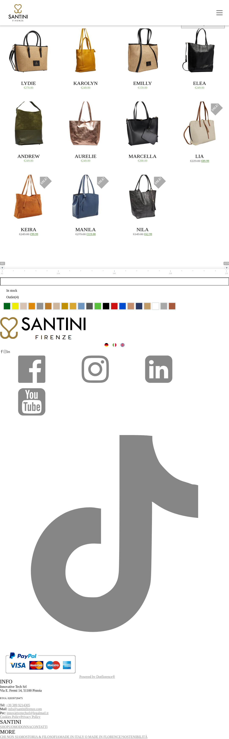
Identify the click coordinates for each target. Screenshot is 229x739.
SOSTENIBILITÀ (134, 737)
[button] (31, 384)
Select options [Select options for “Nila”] (128, 179)
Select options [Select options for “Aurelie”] (71, 106)
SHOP (4, 727)
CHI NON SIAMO (13, 737)
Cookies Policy (10, 717)
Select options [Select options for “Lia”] (185, 106)
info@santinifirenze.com (25, 709)
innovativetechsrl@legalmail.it (27, 713)
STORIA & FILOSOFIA (42, 737)
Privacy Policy (30, 717)
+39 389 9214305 (18, 705)
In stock (11, 290)
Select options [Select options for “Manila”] (71, 179)
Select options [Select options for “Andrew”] (14, 106)
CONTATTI (39, 727)
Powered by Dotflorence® (97, 676)
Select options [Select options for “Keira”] (14, 179)
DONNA (25, 727)
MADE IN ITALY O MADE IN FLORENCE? (91, 737)
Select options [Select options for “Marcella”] (128, 106)
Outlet (12, 297)
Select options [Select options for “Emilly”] (128, 33)
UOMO (14, 727)
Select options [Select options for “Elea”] (185, 33)
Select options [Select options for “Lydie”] (14, 33)
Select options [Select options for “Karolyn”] (71, 33)
